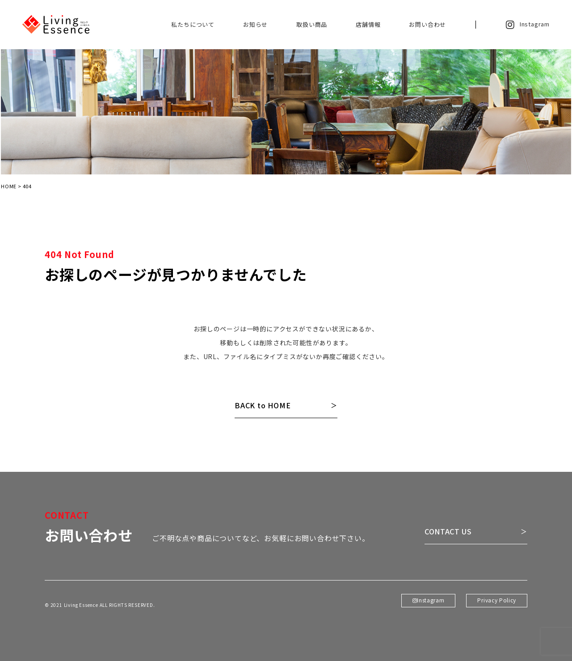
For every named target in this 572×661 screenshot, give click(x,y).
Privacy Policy (496, 610)
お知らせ (255, 24)
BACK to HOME (263, 405)
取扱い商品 (311, 24)
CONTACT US (448, 542)
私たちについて (192, 24)
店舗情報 (368, 24)
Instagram (528, 25)
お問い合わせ (427, 24)
